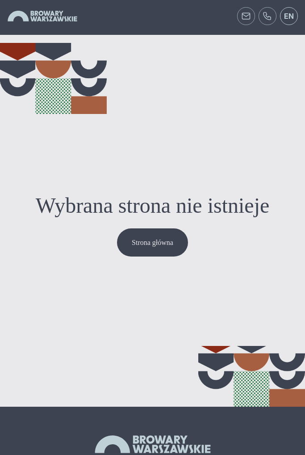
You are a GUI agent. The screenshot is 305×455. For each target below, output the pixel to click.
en (289, 16)
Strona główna (152, 242)
